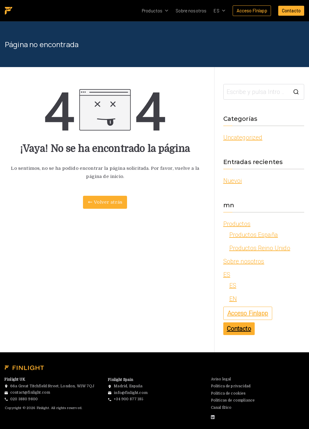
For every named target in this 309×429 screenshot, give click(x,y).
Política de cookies (228, 393)
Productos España (253, 234)
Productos (155, 11)
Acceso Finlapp (252, 10)
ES (219, 11)
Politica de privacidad (230, 386)
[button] (165, 11)
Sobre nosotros (191, 10)
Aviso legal (221, 379)
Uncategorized (243, 137)
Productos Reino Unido (259, 248)
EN (233, 298)
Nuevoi (232, 180)
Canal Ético (221, 407)
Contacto (291, 10)
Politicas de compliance (233, 400)
